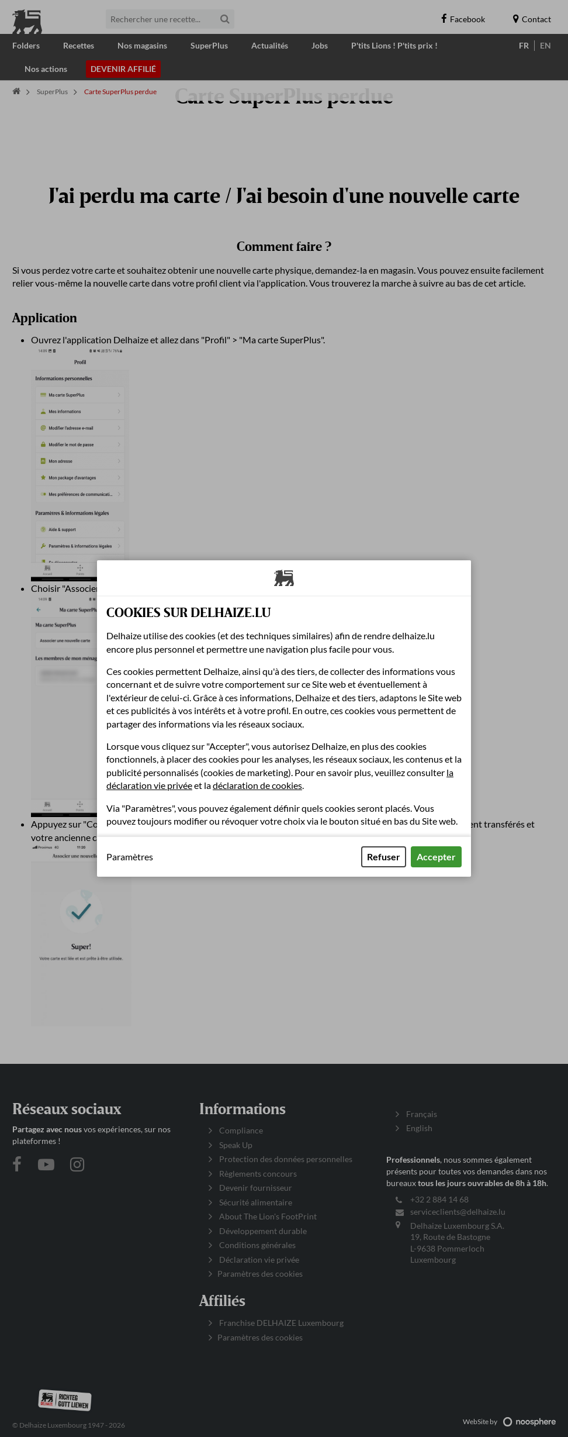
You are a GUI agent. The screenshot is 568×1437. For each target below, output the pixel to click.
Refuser (383, 856)
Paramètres (129, 856)
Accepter (436, 856)
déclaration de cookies (257, 785)
